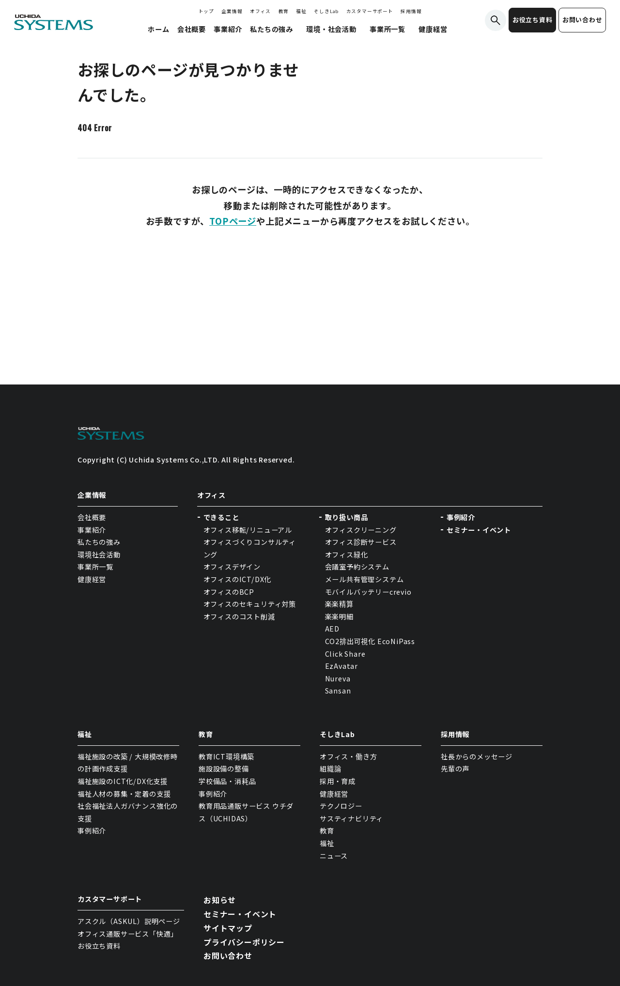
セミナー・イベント (479, 530)
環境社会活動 (99, 554)
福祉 (301, 11)
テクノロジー (341, 806)
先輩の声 (455, 768)
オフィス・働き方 (348, 756)
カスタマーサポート (369, 11)
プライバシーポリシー (244, 942)
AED (332, 628)
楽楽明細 (339, 616)
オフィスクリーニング (361, 530)
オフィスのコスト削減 (239, 616)
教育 (284, 11)
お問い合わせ (582, 19)
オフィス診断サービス (361, 542)
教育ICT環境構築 (226, 756)
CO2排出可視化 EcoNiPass (370, 641)
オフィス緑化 (346, 554)
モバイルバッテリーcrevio (368, 592)
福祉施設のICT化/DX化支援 (123, 781)
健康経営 (92, 579)
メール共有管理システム (364, 579)
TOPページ (232, 221)
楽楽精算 (339, 604)
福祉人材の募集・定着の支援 (124, 794)
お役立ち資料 (532, 19)
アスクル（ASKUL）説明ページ (129, 921)
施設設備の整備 (224, 768)
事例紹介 (461, 517)
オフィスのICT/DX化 (237, 579)
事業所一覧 (95, 566)
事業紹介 (92, 530)
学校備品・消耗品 (227, 781)
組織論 (330, 768)
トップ (206, 11)
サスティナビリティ (351, 818)
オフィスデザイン (232, 566)
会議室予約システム (357, 566)
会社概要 (92, 517)
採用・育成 (338, 781)
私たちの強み (99, 542)
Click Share (346, 654)
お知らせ (219, 900)
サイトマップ (227, 928)
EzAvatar (341, 666)
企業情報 (231, 11)
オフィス (260, 11)
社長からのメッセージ (476, 756)
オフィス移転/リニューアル (247, 530)
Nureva (338, 678)
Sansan (338, 690)
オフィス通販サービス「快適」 (128, 934)
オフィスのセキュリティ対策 (249, 604)
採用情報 (411, 11)
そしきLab (326, 11)
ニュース (334, 856)
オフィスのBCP (228, 592)
